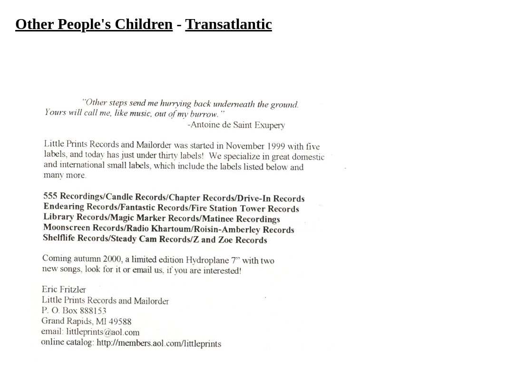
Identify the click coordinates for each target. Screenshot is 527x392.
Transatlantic (228, 23)
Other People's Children (94, 23)
